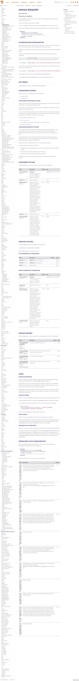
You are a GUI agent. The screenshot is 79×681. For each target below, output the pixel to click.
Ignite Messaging (5, 92)
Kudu (2, 163)
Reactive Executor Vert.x (6, 503)
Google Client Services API (24, 20)
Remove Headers (4, 620)
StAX (2, 287)
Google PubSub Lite (6, 36)
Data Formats (4, 345)
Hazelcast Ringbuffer (6, 59)
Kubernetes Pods (5, 150)
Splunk (2, 270)
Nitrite (2, 197)
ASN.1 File (3, 347)
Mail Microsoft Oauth (6, 483)
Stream (2, 291)
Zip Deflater (3, 411)
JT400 (2, 126)
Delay (2, 557)
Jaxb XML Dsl (3, 468)
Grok (2, 368)
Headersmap (4, 474)
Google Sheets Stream (6, 39)
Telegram (3, 299)
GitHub (2, 22)
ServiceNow (3, 255)
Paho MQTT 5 (4, 217)
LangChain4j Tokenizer (5, 452)
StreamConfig (4, 662)
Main (3, 484)
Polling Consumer (4, 610)
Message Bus (3, 586)
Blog (7, 2)
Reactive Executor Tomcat (7, 502)
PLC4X (2, 221)
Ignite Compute (5, 88)
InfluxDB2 (3, 100)
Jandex (3, 476)
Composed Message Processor (7, 545)
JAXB (2, 377)
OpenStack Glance (5, 208)
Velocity (2, 314)
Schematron (3, 249)
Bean (2, 536)
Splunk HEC (3, 271)
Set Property (3, 651)
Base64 (2, 352)
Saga (2, 244)
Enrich (2, 561)
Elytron (3, 473)
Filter (2, 569)
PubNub (3, 228)
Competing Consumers (5, 544)
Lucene (2, 170)
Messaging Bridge (4, 597)
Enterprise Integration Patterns (8, 531)
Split (2, 656)
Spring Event (4, 275)
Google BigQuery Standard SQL (8, 26)
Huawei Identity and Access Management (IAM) (7, 75)
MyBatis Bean (4, 192)
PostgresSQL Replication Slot (6, 223)
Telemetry (4, 518)
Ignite (2, 86)
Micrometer (3, 178)
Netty (2, 194)
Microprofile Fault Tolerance (7, 489)
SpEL (2, 441)
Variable (2, 444)
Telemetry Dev (4, 520)
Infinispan (3, 96)
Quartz (2, 230)
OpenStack (3, 205)
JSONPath (3, 433)
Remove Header (4, 618)
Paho (2, 215)
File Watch (3, 8)
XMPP (2, 334)
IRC (2, 101)
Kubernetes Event (5, 140)
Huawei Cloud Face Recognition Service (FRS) (7, 67)
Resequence (3, 627)
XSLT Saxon (3, 338)
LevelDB (3, 481)
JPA (2, 119)
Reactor (3, 504)
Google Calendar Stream (6, 28)
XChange (3, 329)
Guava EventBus (4, 46)
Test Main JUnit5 (5, 522)
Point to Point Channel (5, 606)
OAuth (2, 200)
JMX (2, 115)
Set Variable (3, 652)
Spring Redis (4, 280)
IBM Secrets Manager (5, 82)
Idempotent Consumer (5, 574)
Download (32, 2)
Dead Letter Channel (5, 556)
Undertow (3, 311)
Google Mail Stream (6, 33)
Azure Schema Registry (6, 456)
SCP (2, 251)
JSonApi (2, 383)
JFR (2, 478)
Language (3, 164)
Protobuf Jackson (4, 391)
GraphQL (3, 43)
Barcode (3, 351)
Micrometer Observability (7, 486)
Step (2, 658)
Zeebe (2, 339)
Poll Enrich (3, 609)
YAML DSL (3, 472)
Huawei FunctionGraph (6, 73)
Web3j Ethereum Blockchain (6, 322)
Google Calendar (5, 27)
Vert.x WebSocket (4, 318)
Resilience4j (4, 507)
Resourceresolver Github (7, 508)
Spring (2, 272)
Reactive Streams (4, 233)
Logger (2, 579)
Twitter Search (4, 308)
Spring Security (5, 515)
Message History (4, 593)
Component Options (67, 18)
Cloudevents (4, 459)
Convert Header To (5, 550)
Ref (2, 234)
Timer (2, 304)
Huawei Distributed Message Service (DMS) (7, 71)
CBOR (2, 356)
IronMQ (2, 103)
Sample (2, 639)
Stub (2, 293)
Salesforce (3, 245)
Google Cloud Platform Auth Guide (42, 47)
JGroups (3, 110)
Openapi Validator (5, 494)
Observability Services (6, 492)
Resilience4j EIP (4, 629)
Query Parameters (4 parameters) (71, 22)
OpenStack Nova (5, 211)
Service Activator (4, 644)
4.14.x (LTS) (68, 5)
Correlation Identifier (5, 553)
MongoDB (3, 185)
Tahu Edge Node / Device (7, 296)
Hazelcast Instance (5, 51)
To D (2, 667)
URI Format (66, 12)
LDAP (2, 166)
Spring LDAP (4, 277)
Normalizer (3, 602)
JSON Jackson (4, 381)
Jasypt (3, 477)
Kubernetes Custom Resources (8, 138)
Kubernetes (3, 134)
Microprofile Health (5, 491)
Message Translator (5, 595)
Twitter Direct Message (5, 307)
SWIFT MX (3, 398)
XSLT (2, 337)
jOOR (2, 430)
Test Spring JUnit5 (5, 523)
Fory (2, 367)
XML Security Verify (5, 333)
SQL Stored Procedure (5, 284)
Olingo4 (2, 202)
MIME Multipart (4, 386)
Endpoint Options (67, 20)
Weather (3, 320)
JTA (2, 479)
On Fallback (3, 603)
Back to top (76, 680)
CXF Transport (4, 461)
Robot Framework (4, 240)
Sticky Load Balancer (5, 659)
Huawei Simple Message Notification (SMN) (6, 80)
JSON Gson (3, 379)
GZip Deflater (4, 370)
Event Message (4, 564)
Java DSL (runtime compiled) (6, 466)
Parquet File (3, 387)
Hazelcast (3, 49)
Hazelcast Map (5, 54)
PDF (2, 218)
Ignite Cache (4, 87)
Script (2, 641)
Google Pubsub (5, 34)
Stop (2, 660)
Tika (2, 303)
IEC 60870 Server (4, 84)
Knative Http (3, 133)
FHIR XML (3, 364)
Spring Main (4, 513)
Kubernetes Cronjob (6, 137)
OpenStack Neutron (6, 210)
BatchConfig (3, 534)
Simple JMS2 (3, 260)
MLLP (2, 182)
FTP (2, 16)
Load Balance (4, 578)
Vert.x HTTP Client (4, 316)
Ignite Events (4, 90)
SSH (2, 285)
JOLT (2, 116)
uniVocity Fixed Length (5, 405)
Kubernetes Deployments (7, 139)
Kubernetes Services (6, 158)
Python (2, 437)
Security (39, 2)
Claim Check (3, 542)
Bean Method (4, 415)
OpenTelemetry (5, 496)
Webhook (3, 323)
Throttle (2, 665)
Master (2, 175)
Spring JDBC (4, 276)
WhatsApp (3, 324)
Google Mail (4, 32)
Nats (2, 193)
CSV (2, 360)
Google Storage (5, 41)
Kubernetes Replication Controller (6, 152)
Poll (2, 608)
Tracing (3, 526)
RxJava (3, 509)
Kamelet (2, 130)
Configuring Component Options (71, 15)
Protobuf (3, 390)
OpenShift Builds (5, 160)
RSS (2, 243)
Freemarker (3, 15)
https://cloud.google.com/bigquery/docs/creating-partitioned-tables (38, 417)
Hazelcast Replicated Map (7, 58)
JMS (2, 114)
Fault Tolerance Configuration (7, 567)
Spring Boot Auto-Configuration (69, 33)
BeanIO (2, 353)
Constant (3, 417)
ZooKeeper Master (5, 343)
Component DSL (26, 120)
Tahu (2, 295)
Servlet (2, 256)
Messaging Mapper (5, 599)
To (1, 666)
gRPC (2, 45)
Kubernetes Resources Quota (7, 154)
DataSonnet (3, 419)
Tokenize (3, 442)
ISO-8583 (3, 374)
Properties (3, 226)
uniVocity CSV (4, 404)
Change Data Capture (5, 537)
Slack (2, 262)
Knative (2, 131)
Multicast (3, 601)
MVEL (2, 189)
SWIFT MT (3, 397)
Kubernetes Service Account (7, 157)
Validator (3, 312)
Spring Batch (4, 274)
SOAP (2, 396)
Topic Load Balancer (5, 669)
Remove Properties (5, 621)
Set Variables (3, 654)
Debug (3, 462)
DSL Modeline (4, 465)
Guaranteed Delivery (5, 572)
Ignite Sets (4, 95)
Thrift (2, 300)
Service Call (3, 646)
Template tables (68, 28)
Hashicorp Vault (4, 47)
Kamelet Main (4, 469)
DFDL (2, 362)
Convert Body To (4, 549)
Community (24, 2)
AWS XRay (4, 455)
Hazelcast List (4, 53)
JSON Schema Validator (5, 122)
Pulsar (2, 229)
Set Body (3, 647)
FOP (2, 14)
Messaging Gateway (5, 598)
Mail (2, 172)
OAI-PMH (3, 198)
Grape (2, 42)
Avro (2, 348)
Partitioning (67, 30)
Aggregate (3, 533)
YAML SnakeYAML (4, 409)
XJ (1, 330)
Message (3, 583)
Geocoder (3, 19)
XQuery (2, 335)
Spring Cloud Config (5, 512)
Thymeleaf (3, 301)
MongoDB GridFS (4, 186)
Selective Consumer (5, 643)
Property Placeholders (46, 142)
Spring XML (4, 516)
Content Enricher (4, 546)
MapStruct (3, 174)
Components (27, 5)
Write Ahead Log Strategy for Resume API (7, 529)
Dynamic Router (4, 560)
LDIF (2, 167)
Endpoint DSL (36, 138)
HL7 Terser (3, 426)
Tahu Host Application (6, 297)
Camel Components (20, 5)
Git (1, 20)
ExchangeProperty (4, 421)
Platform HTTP (4, 219)
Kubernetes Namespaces (7, 144)
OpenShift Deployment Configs (8, 162)
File (2, 7)
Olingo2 (2, 201)
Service (2, 253)
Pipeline (2, 605)
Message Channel (4, 587)
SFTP (2, 257)
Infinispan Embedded (5, 97)
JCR (2, 106)
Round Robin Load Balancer (6, 635)
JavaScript (3, 429)
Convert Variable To (5, 552)
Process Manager (4, 613)
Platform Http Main (5, 499)
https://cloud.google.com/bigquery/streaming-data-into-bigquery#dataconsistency (42, 428)
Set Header (3, 648)
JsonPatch (3, 125)
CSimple (2, 418)
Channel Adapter (4, 538)
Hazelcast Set (4, 61)
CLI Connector (4, 457)
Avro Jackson (3, 349)
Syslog (2, 400)
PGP (2, 389)
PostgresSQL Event (5, 222)
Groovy (2, 423)
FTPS (2, 18)
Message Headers (67, 24)
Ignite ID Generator (5, 91)
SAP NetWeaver (4, 247)
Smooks (2, 264)
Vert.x (2, 315)
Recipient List (3, 617)
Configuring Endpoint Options (70, 17)
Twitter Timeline (4, 309)
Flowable (3, 12)
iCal (2, 372)
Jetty (2, 108)
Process (2, 612)
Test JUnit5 (4, 521)
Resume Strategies (5, 631)
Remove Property (4, 622)
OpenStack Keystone (6, 209)
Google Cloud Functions (6, 29)
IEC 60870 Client (4, 83)
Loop (2, 580)
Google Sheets (5, 38)
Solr (2, 268)
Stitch (2, 288)
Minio (2, 181)
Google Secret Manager (6, 37)
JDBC (2, 107)
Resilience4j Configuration (6, 628)
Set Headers (3, 650)
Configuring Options (67, 14)
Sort (2, 655)
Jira (2, 112)
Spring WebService (5, 281)
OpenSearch (3, 204)
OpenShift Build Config (6, 159)
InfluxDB (3, 99)
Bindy (2, 355)
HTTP (2, 64)
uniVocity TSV (4, 406)
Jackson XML (3, 375)
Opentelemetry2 (5, 497)
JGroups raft (3, 111)
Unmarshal (3, 673)
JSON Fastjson (4, 378)
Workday (3, 327)
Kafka (2, 129)
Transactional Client (5, 670)
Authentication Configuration (69, 11)
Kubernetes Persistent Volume (8, 147)
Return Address (4, 632)
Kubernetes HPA (5, 142)
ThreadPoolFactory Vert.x (7, 525)
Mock (2, 183)
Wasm (2, 319)
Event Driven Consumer (6, 563)
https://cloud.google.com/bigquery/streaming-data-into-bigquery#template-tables (41, 397)
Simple (2, 440)
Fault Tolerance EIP (5, 568)
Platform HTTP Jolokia (6, 498)
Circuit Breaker (4, 541)
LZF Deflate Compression (6, 385)
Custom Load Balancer (5, 555)
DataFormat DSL (45, 138)
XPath (2, 448)
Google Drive (4, 31)
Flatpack (3, 10)
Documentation (15, 2)
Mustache (3, 187)
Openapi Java (4, 493)
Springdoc (4, 517)
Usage (65, 25)
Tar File (2, 401)
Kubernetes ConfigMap (6, 135)
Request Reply (4, 625)
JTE (2, 127)
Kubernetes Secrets (6, 155)
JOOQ (2, 118)
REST (2, 236)
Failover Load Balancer (5, 565)
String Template (4, 292)
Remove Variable (4, 624)
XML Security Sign (4, 331)
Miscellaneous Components (7, 451)
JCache (2, 104)
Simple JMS (3, 259)
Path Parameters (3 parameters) (70, 21)
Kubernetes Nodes (5, 145)
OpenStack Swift (5, 213)
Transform (3, 671)
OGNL (2, 435)
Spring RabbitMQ (5, 279)
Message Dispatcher (5, 588)
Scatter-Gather (4, 640)
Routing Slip (3, 636)
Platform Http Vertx (6, 501)
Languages (3, 414)
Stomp (2, 289)
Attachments (4, 454)
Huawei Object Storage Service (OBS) (7, 77)
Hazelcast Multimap (6, 55)
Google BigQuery (5, 24)
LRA (2, 482)
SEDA (2, 252)
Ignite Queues (4, 93)
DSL (3, 464)
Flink (2, 11)
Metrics (2, 177)
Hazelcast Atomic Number (7, 50)
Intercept (3, 575)
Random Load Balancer (5, 616)
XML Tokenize (4, 446)
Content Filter (4, 548)
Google (2, 23)
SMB (2, 263)
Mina (2, 179)
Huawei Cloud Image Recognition (8, 69)
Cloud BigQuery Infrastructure (48, 18)
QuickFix (3, 232)
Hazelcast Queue (5, 56)
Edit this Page (75, 5)
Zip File (2, 412)
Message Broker (4, 584)
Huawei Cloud (4, 65)
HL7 (2, 371)
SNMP (2, 267)
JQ (1, 431)
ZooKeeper (3, 342)
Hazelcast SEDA (5, 60)
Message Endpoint (5, 590)
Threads (3, 663)
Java (2, 427)
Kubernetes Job (5, 143)
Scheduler (3, 248)
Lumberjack (3, 171)
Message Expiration (5, 591)
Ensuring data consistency (69, 31)
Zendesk (3, 341)
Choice (2, 540)
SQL (2, 283)
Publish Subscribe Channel (6, 614)
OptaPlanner (3, 214)
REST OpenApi (4, 238)
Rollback (3, 633)
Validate (2, 674)
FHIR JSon (3, 363)
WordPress (3, 326)
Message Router (4, 594)
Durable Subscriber (5, 559)
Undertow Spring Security (7, 527)
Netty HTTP (3, 196)
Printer (2, 225)
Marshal (2, 582)
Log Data (3, 168)
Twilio (2, 305)
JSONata (3, 123)
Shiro (3, 511)
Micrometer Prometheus (6, 487)
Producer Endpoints (68, 27)
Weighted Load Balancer (6, 675)
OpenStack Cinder (5, 206)
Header (2, 425)
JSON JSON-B (3, 382)
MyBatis (2, 190)
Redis (3, 506)
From (2, 571)
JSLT (2, 120)
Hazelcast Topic (5, 63)
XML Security (3, 408)
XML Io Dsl (3, 470)
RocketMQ (3, 241)
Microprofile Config (5, 488)
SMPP (2, 266)
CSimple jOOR (4, 460)
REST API (3, 237)
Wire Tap (3, 677)
